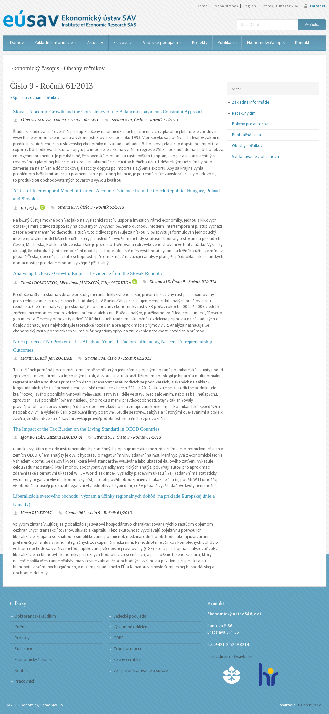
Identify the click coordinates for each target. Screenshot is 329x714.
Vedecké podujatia (162, 42)
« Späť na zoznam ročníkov (35, 97)
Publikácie (227, 42)
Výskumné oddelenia (132, 627)
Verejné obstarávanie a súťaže (141, 670)
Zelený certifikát (128, 659)
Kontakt (302, 42)
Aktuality (95, 42)
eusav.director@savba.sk (230, 656)
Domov (203, 6)
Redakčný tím (244, 113)
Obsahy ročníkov (247, 146)
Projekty (199, 42)
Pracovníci (123, 42)
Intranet (318, 6)
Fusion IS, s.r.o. (309, 705)
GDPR (119, 638)
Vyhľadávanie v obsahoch (255, 156)
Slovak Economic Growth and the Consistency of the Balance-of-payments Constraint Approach (108, 111)
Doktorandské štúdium (35, 616)
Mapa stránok (226, 6)
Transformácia (127, 649)
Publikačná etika (246, 135)
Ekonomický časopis (266, 42)
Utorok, (280, 6)
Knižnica (22, 627)
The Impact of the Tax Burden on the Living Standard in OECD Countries (86, 429)
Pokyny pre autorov (250, 124)
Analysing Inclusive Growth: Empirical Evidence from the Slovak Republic (88, 273)
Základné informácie (55, 42)
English (249, 6)
